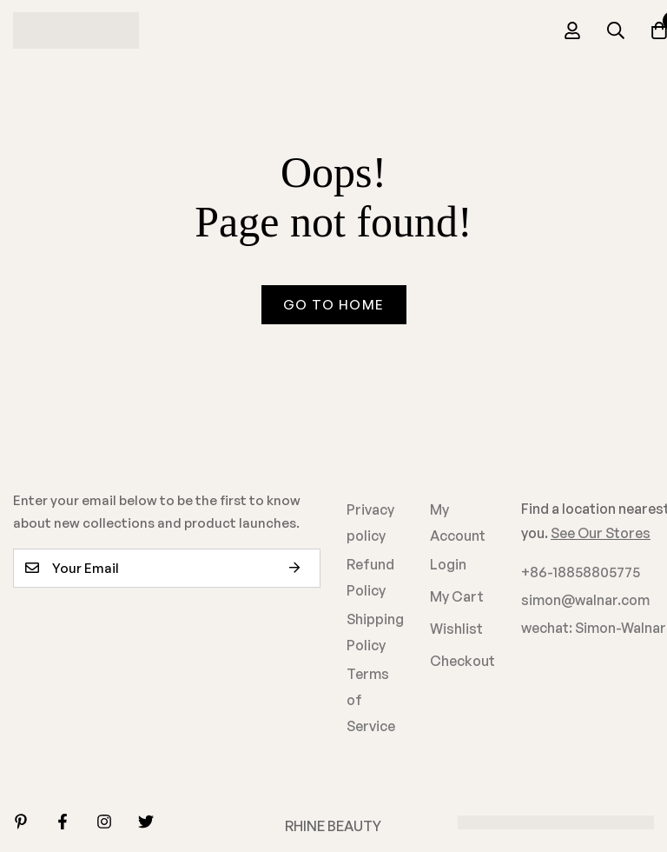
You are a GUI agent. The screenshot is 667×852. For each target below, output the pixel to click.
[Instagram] (104, 821)
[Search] (615, 30)
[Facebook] (62, 821)
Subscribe (300, 568)
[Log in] (572, 30)
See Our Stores (600, 533)
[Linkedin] (21, 821)
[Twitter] (146, 821)
